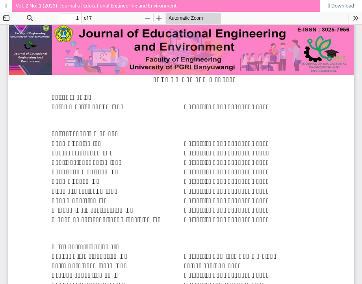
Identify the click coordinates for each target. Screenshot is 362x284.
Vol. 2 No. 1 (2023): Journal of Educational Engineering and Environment (96, 5)
